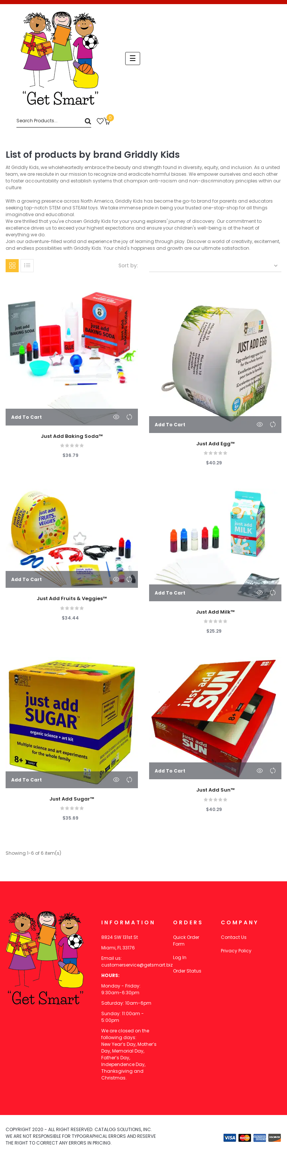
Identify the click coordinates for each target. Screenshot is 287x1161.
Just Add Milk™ (215, 612)
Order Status (187, 971)
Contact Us (234, 937)
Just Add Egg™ (215, 443)
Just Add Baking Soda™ (72, 436)
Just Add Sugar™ (71, 799)
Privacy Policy (236, 950)
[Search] (53, 121)
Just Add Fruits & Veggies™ (72, 598)
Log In (179, 957)
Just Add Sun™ (215, 790)
